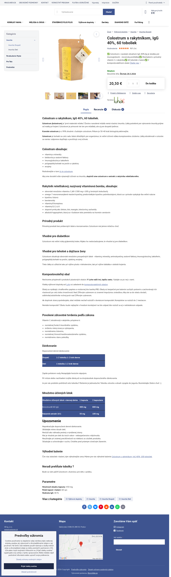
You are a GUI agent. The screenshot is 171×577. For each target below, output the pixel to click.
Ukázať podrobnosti (29, 572)
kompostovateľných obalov (96, 284)
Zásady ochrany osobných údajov (100, 569)
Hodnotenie (112, 48)
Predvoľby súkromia (78, 569)
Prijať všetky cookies (29, 566)
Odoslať (119, 550)
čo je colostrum (66, 171)
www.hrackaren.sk (11, 529)
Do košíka (151, 83)
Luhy (68, 284)
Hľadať (109, 12)
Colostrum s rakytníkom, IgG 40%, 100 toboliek (132, 456)
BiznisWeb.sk (93, 573)
